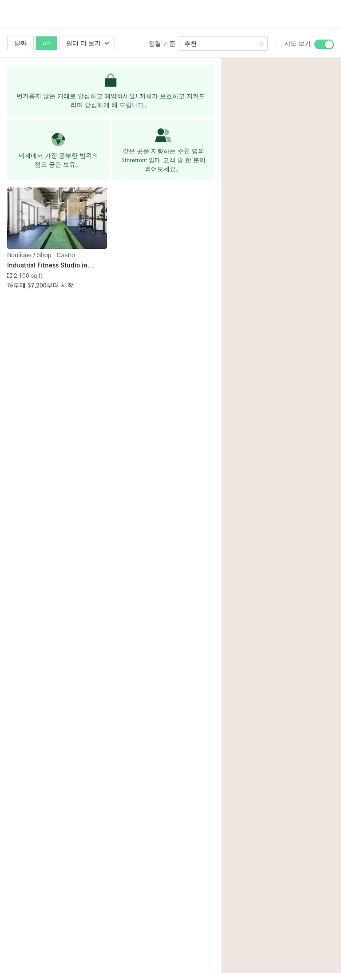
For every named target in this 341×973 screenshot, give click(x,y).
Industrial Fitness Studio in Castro (47, 265)
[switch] (324, 44)
